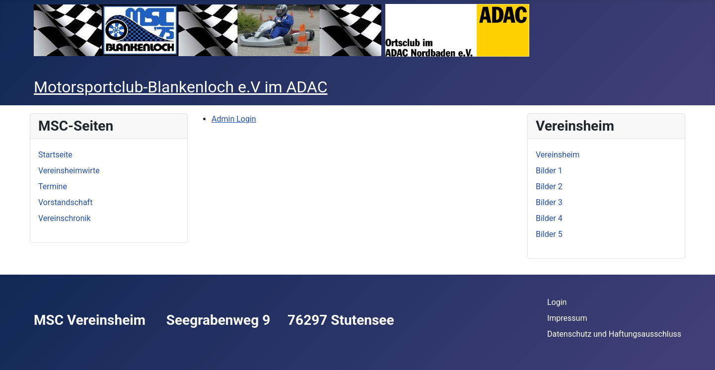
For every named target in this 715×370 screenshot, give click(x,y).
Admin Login (234, 119)
